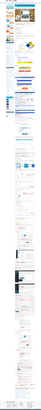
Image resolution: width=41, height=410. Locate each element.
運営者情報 (24, 0)
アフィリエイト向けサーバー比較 (9, 86)
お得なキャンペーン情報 (30, 404)
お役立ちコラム (26, 2)
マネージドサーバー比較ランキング (9, 49)
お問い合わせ (29, 0)
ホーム (7, 2)
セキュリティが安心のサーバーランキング (10, 44)
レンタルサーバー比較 (17, 2)
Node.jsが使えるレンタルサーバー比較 (9, 88)
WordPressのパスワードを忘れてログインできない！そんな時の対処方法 (23, 398)
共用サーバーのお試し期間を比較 (9, 72)
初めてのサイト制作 (32, 2)
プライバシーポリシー (32, 0)
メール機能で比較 (7, 90)
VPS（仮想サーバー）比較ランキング (10, 50)
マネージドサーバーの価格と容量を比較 (9, 70)
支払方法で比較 (7, 89)
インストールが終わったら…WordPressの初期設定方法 (21, 391)
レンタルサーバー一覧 (22, 2)
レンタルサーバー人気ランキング (11, 2)
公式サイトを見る (12, 22)
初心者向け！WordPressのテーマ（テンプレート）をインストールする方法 (23, 392)
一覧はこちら (13, 110)
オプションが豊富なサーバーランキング (10, 64)
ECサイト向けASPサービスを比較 (9, 85)
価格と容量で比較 (7, 68)
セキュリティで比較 (8, 92)
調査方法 (26, 0)
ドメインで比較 (7, 91)
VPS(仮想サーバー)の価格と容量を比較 (9, 69)
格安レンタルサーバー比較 (8, 87)
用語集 (28, 2)
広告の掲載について (22, 403)
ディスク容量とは (18, 107)
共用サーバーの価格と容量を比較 (9, 71)
